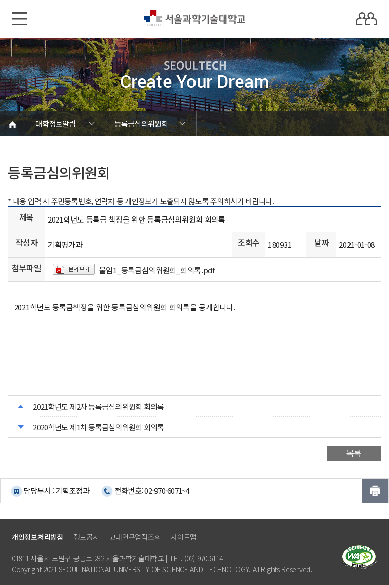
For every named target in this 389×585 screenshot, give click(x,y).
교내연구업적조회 (135, 537)
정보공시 (86, 537)
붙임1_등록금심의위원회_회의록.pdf (157, 270)
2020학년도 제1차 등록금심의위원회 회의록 (98, 427)
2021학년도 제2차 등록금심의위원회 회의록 (98, 406)
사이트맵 (184, 537)
